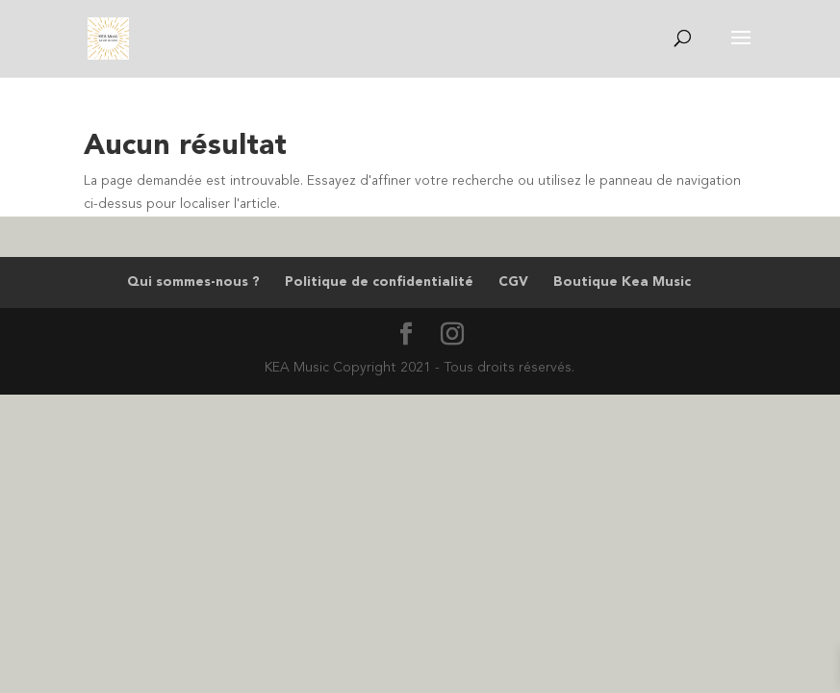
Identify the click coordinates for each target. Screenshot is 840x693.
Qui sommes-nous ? (193, 282)
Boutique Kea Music (622, 282)
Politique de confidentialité (379, 282)
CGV (513, 282)
